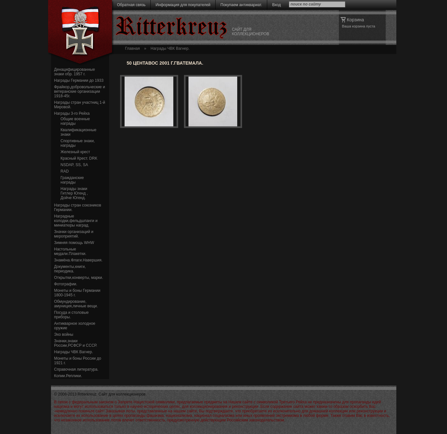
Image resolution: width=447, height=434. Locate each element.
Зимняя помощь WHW (74, 242)
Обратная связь (131, 5)
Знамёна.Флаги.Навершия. (78, 260)
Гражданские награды (72, 180)
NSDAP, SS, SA (74, 165)
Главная (132, 48)
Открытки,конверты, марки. (78, 277)
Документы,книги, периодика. (70, 268)
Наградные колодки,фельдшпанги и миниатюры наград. (76, 221)
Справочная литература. (76, 369)
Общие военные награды (75, 121)
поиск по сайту (305, 4)
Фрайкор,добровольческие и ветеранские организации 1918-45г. (79, 91)
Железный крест (75, 152)
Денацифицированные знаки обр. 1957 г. (74, 71)
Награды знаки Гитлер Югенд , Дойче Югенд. (74, 193)
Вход (276, 5)
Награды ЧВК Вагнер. (73, 352)
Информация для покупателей (183, 5)
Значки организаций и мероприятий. (74, 233)
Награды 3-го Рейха (72, 113)
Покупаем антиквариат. (241, 5)
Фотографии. (65, 284)
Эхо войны (63, 334)
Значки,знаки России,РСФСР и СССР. (75, 343)
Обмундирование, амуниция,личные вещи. (76, 303)
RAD (65, 171)
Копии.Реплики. (68, 376)
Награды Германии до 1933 (79, 80)
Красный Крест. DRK (79, 158)
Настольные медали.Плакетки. (70, 251)
